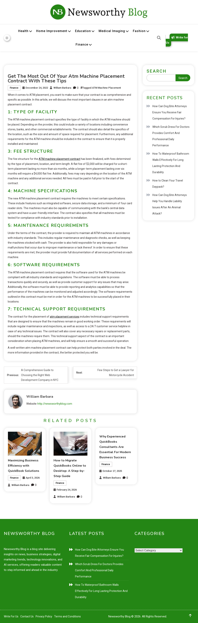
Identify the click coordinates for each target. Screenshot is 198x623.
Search (156, 71)
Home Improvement (51, 31)
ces (77, 316)
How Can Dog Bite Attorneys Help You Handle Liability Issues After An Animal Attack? (169, 204)
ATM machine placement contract (59, 158)
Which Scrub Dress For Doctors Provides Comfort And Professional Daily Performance (170, 136)
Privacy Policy (44, 616)
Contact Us (27, 616)
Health (23, 31)
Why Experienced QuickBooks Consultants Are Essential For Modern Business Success (115, 446)
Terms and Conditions (67, 616)
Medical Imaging (112, 31)
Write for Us (177, 40)
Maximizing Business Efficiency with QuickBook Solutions (23, 465)
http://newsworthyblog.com (54, 403)
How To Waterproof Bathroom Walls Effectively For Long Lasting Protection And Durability (170, 163)
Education (83, 31)
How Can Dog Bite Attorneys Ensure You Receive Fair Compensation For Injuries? (169, 112)
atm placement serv (62, 316)
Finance (82, 44)
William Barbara (62, 87)
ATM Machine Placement (106, 87)
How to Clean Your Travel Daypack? (167, 183)
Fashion (139, 31)
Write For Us (11, 616)
